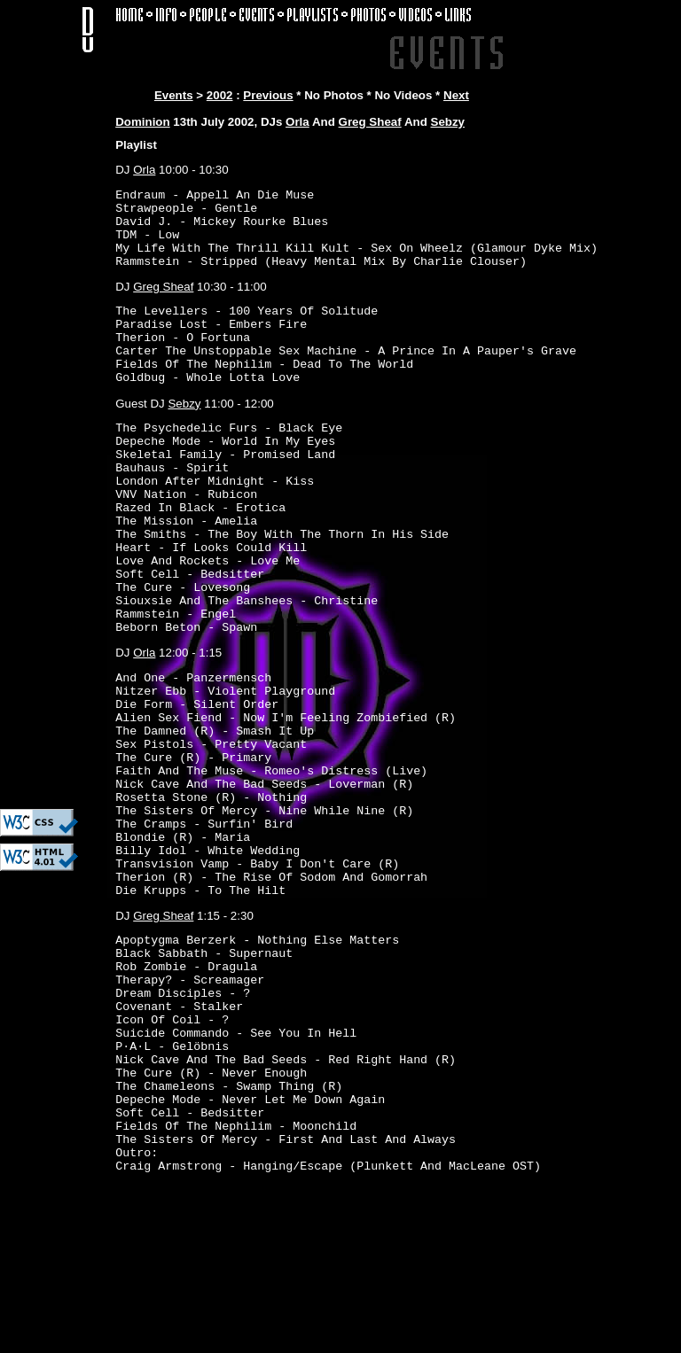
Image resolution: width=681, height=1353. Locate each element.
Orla (297, 121)
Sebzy (448, 121)
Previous (268, 95)
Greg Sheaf (370, 121)
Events (173, 95)
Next (456, 95)
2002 (220, 95)
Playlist (136, 145)
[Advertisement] (53, 536)
